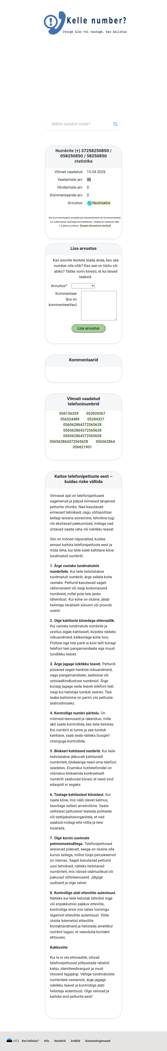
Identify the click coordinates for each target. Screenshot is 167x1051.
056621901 (82, 447)
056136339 (68, 413)
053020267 (95, 413)
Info (46, 1041)
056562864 (105, 441)
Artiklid (75, 1041)
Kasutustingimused (97, 1041)
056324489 (70, 419)
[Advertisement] (83, 81)
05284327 (95, 419)
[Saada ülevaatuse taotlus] (95, 225)
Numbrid (60, 1041)
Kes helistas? (30, 1041)
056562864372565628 (82, 425)
